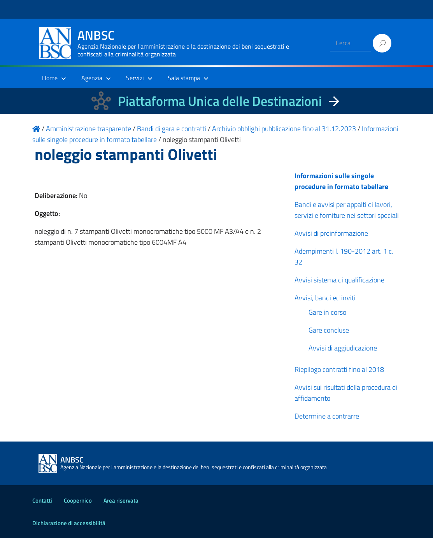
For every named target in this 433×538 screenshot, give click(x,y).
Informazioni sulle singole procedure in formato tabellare (341, 181)
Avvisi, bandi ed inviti (325, 298)
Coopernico (78, 500)
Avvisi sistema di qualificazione (339, 280)
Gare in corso (327, 312)
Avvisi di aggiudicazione (343, 348)
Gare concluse (329, 330)
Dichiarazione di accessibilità (68, 523)
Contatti (42, 500)
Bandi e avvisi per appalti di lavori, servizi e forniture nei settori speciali (347, 210)
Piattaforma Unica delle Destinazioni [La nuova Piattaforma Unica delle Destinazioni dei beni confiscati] (220, 101)
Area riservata (120, 500)
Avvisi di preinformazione (331, 233)
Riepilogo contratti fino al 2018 (339, 369)
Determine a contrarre (327, 416)
